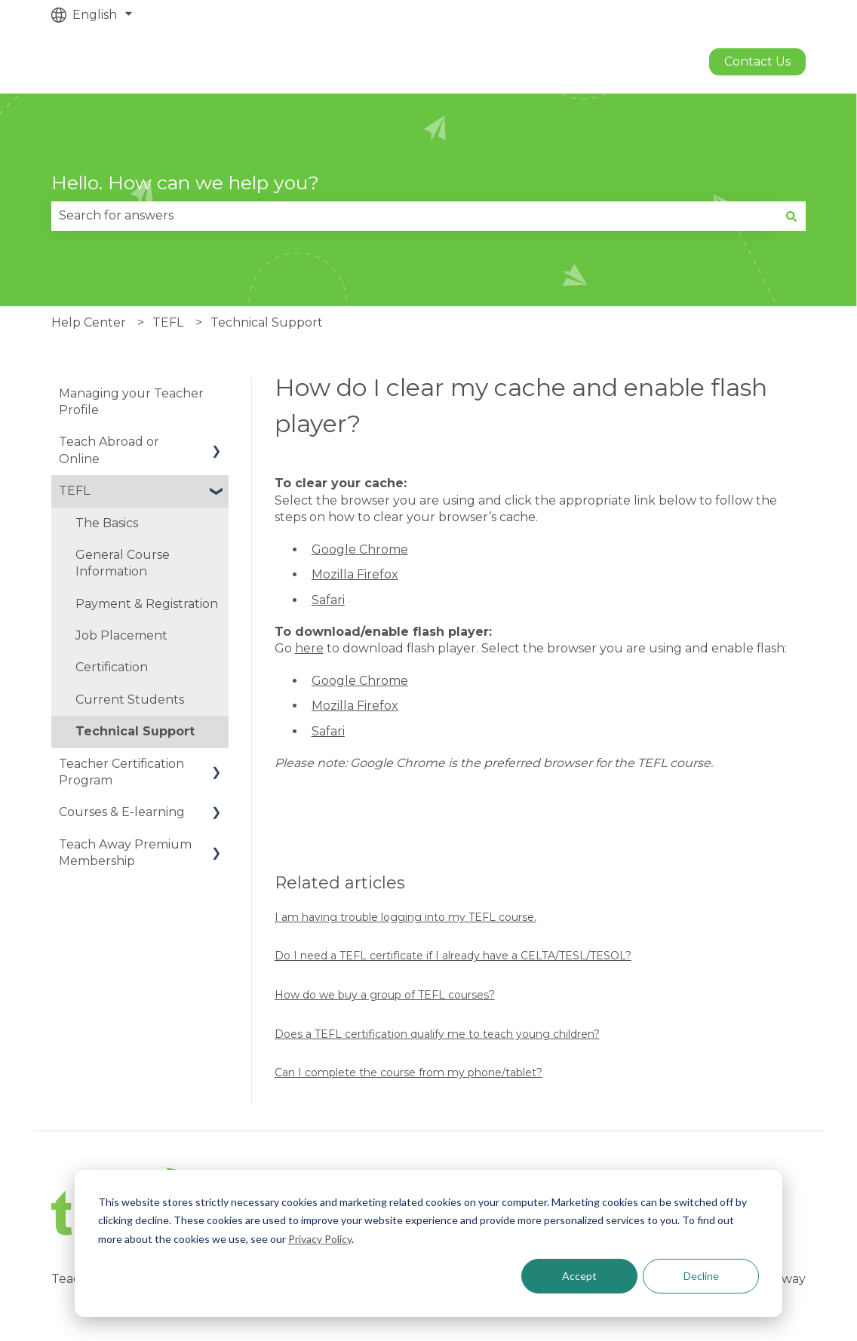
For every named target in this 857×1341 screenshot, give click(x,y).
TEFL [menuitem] (74, 490)
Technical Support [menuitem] (135, 731)
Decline (701, 1275)
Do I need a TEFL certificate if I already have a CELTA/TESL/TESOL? (453, 955)
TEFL (167, 322)
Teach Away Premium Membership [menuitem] (125, 852)
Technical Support (266, 322)
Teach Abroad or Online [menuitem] (109, 449)
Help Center (88, 322)
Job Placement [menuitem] (121, 635)
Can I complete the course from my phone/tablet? (408, 1072)
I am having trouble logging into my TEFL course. (405, 917)
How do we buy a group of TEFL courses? (385, 995)
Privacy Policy (320, 1238)
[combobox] (414, 215)
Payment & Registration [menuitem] (146, 604)
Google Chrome (360, 549)
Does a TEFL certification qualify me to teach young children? (437, 1034)
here (309, 648)
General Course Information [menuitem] (122, 563)
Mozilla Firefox (355, 574)
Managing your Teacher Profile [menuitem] (131, 401)
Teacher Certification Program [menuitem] (121, 771)
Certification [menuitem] (111, 667)
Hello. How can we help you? (185, 182)
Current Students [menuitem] (129, 699)
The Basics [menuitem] (106, 523)
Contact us (757, 61)
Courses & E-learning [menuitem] (122, 812)
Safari (328, 600)
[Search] (791, 215)
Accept (579, 1275)
